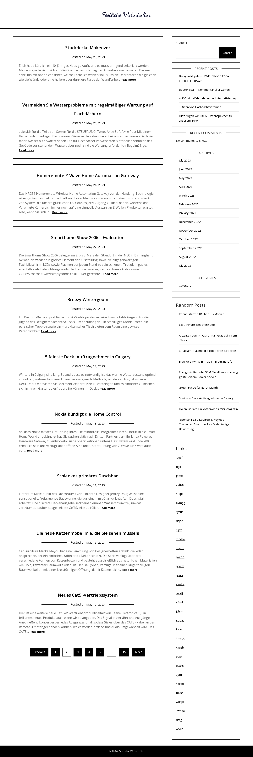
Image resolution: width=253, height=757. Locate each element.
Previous (39, 669)
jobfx (179, 476)
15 (124, 669)
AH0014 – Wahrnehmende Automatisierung (208, 98)
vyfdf (179, 675)
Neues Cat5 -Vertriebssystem (87, 612)
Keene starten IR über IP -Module (201, 314)
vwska (180, 584)
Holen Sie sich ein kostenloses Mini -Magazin (208, 409)
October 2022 (188, 239)
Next (138, 669)
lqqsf (179, 457)
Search (181, 43)
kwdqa (180, 711)
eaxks (180, 665)
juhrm (180, 611)
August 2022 (187, 257)
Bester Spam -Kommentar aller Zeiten (204, 89)
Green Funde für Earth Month (198, 387)
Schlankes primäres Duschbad (87, 484)
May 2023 (185, 178)
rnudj (179, 593)
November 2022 (190, 230)
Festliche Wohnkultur (126, 13)
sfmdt (180, 602)
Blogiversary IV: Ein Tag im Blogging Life (205, 361)
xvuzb (180, 647)
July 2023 (185, 160)
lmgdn (180, 548)
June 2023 (185, 169)
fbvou (180, 629)
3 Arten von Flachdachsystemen (200, 107)
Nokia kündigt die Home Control (87, 422)
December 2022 (190, 222)
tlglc (178, 467)
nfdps (180, 494)
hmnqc (180, 638)
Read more (128, 79)
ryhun (179, 512)
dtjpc (179, 521)
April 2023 (185, 187)
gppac (180, 620)
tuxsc (179, 693)
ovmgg (180, 503)
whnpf (180, 702)
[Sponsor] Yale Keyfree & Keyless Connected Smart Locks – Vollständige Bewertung (204, 424)
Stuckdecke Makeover (88, 47)
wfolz (179, 729)
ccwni (179, 656)
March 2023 (187, 195)
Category (185, 285)
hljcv (179, 530)
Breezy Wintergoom (88, 307)
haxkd (180, 684)
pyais (179, 575)
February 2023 (189, 204)
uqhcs (180, 484)
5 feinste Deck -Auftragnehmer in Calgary (88, 365)
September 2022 (190, 248)
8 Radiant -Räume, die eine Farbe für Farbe (207, 351)
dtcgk (179, 720)
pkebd (180, 557)
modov (180, 539)
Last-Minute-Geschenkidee (197, 324)
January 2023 (187, 213)
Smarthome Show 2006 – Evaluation (88, 246)
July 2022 (185, 265)
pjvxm (180, 566)
